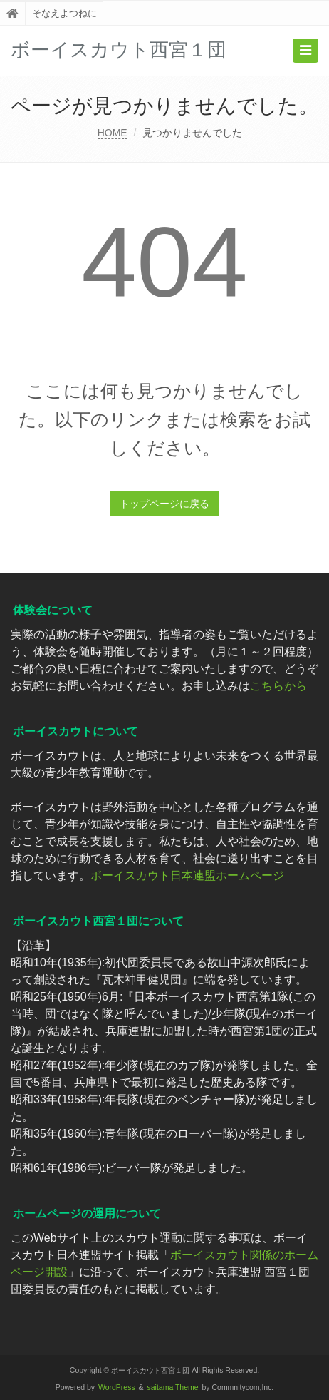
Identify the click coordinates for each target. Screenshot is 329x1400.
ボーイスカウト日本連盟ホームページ (187, 875)
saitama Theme (173, 1387)
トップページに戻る (164, 503)
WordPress (116, 1387)
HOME (112, 132)
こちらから (278, 686)
